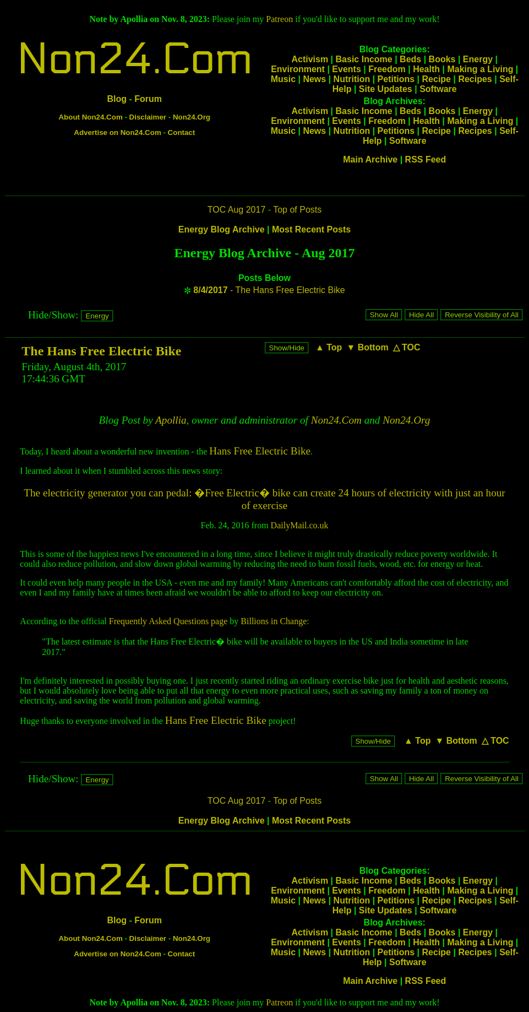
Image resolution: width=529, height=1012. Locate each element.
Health (426, 69)
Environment (298, 69)
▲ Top (328, 347)
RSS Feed (425, 159)
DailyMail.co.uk (300, 525)
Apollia (171, 420)
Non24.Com (134, 59)
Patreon (279, 19)
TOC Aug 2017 (237, 209)
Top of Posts (297, 209)
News (314, 79)
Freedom (387, 69)
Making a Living (480, 69)
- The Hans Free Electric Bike (269, 290)
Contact (181, 132)
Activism (309, 59)
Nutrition (352, 79)
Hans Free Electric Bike (259, 451)
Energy (478, 59)
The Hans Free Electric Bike (101, 351)
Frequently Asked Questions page (168, 621)
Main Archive (370, 159)
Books (442, 59)
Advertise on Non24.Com (117, 132)
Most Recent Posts (311, 229)
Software (438, 89)
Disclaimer (147, 117)
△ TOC (407, 347)
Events (346, 69)
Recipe (436, 79)
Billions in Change (274, 621)
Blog (117, 99)
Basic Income (364, 59)
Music (283, 79)
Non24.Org (191, 117)
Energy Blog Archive (221, 229)
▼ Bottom (367, 347)
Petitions (396, 79)
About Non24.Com (90, 117)
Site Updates (385, 89)
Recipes (475, 79)
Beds (410, 59)
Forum (148, 99)
